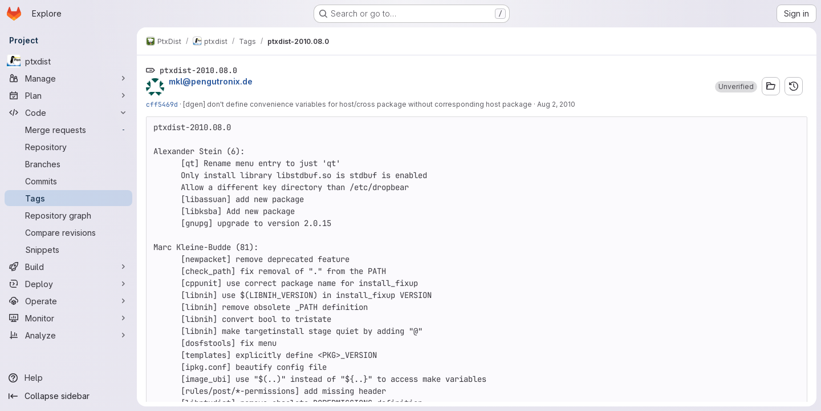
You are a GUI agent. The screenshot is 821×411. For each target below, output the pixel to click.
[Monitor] (68, 318)
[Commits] (68, 181)
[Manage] (68, 78)
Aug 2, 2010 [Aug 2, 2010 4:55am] (556, 104)
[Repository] (68, 147)
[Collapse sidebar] (68, 396)
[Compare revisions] (68, 232)
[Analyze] (68, 335)
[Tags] (68, 198)
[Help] (68, 378)
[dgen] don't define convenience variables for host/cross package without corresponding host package (357, 104)
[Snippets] (68, 249)
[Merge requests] (68, 130)
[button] (736, 86)
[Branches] (68, 164)
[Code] (68, 112)
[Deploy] (68, 284)
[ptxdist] (68, 61)
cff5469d (162, 104)
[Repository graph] (68, 215)
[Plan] (68, 95)
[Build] (68, 267)
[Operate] (68, 301)
